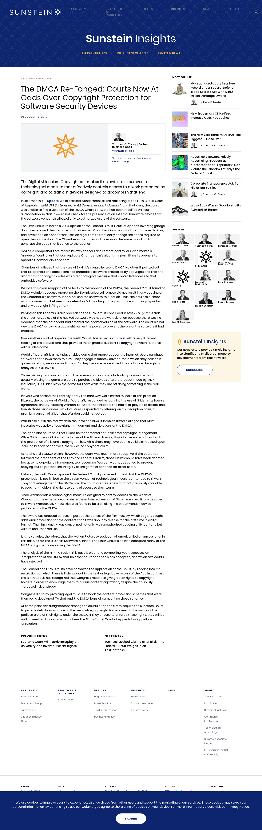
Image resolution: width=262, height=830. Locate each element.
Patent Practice (102, 703)
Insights (178, 9)
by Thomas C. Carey (208, 145)
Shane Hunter (183, 256)
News (207, 9)
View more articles (123, 151)
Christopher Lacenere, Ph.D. (229, 257)
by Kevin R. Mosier (206, 102)
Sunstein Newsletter (142, 703)
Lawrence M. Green (229, 240)
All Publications (95, 53)
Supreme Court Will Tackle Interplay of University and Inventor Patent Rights (51, 641)
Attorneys (79, 9)
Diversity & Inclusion (215, 710)
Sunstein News (169, 53)
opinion (119, 338)
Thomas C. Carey (205, 240)
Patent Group (28, 710)
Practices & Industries (114, 12)
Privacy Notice (238, 807)
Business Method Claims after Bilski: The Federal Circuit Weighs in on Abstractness (135, 643)
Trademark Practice (105, 710)
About (235, 9)
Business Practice (104, 716)
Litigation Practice (104, 696)
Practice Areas (66, 699)
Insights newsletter (132, 53)
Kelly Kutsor (205, 258)
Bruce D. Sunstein (205, 298)
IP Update (51, 201)
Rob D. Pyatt (183, 296)
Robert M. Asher (183, 240)
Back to (37, 78)
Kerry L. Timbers (229, 296)
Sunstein (183, 278)
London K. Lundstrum (205, 277)
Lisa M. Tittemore (183, 316)
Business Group (30, 696)
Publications (138, 696)
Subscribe (194, 369)
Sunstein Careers (214, 696)
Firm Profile (210, 703)
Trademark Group (31, 703)
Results (147, 9)
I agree (131, 818)
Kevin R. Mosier (229, 276)
